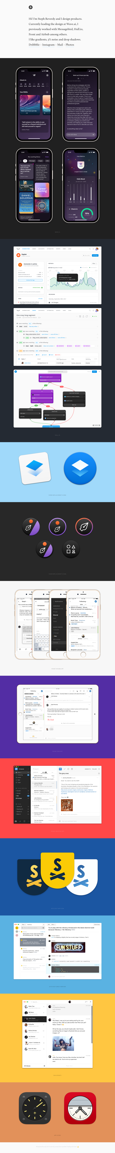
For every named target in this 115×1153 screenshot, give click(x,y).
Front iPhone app (57, 669)
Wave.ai (57, 232)
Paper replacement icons (57, 495)
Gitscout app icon (57, 908)
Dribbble (34, 44)
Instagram (48, 44)
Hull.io (57, 435)
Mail (59, 44)
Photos (69, 44)
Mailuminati (57, 1075)
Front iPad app (57, 751)
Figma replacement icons (57, 574)
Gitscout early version (57, 986)
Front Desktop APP (57, 831)
